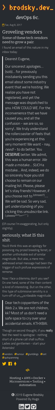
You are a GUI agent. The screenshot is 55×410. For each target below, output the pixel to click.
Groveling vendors (22, 32)
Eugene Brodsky (33, 394)
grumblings (32, 354)
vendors (7, 354)
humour (19, 354)
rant (43, 354)
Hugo (35, 399)
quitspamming (10, 357)
